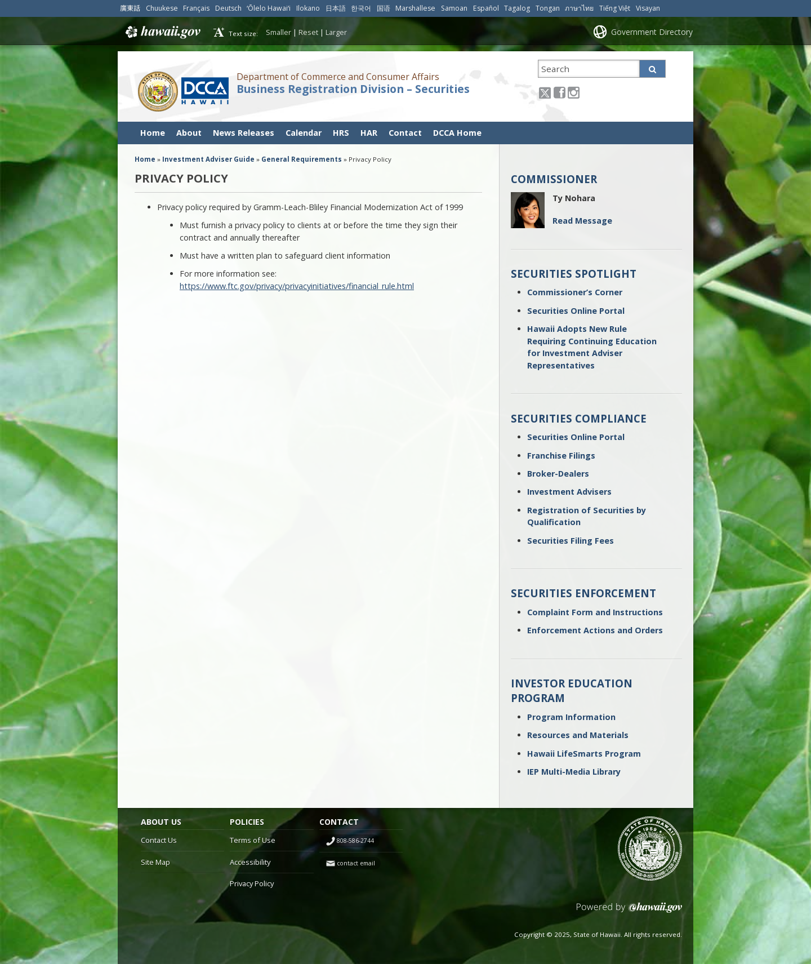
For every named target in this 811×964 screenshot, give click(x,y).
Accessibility (250, 862)
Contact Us (159, 840)
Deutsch (228, 8)
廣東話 (130, 8)
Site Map (155, 862)
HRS (341, 132)
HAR (368, 132)
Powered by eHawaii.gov (629, 912)
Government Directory (652, 31)
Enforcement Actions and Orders (595, 630)
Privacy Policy (252, 883)
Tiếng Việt (614, 8)
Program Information (571, 717)
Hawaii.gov (162, 32)
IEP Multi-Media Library (574, 771)
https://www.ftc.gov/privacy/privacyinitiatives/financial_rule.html (297, 286)
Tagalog (517, 8)
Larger (336, 32)
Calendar (304, 132)
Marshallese (415, 8)
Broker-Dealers (558, 473)
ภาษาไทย (579, 8)
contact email (356, 863)
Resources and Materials (578, 735)
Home (152, 132)
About (189, 132)
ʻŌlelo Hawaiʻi (269, 8)
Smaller (278, 32)
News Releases (243, 132)
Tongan (548, 8)
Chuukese (162, 8)
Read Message (582, 220)
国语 (383, 8)
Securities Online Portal (576, 310)
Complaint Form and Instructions (595, 612)
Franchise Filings (561, 455)
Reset (308, 32)
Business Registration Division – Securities (353, 89)
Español (486, 8)
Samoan (454, 8)
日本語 (336, 8)
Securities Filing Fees (570, 540)
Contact (405, 132)
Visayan (648, 8)
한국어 (361, 8)
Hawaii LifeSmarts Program (584, 753)
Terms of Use (252, 840)
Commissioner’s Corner (574, 292)
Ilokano (308, 8)
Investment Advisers (569, 491)
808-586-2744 (355, 841)
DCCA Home (457, 132)
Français (196, 8)
